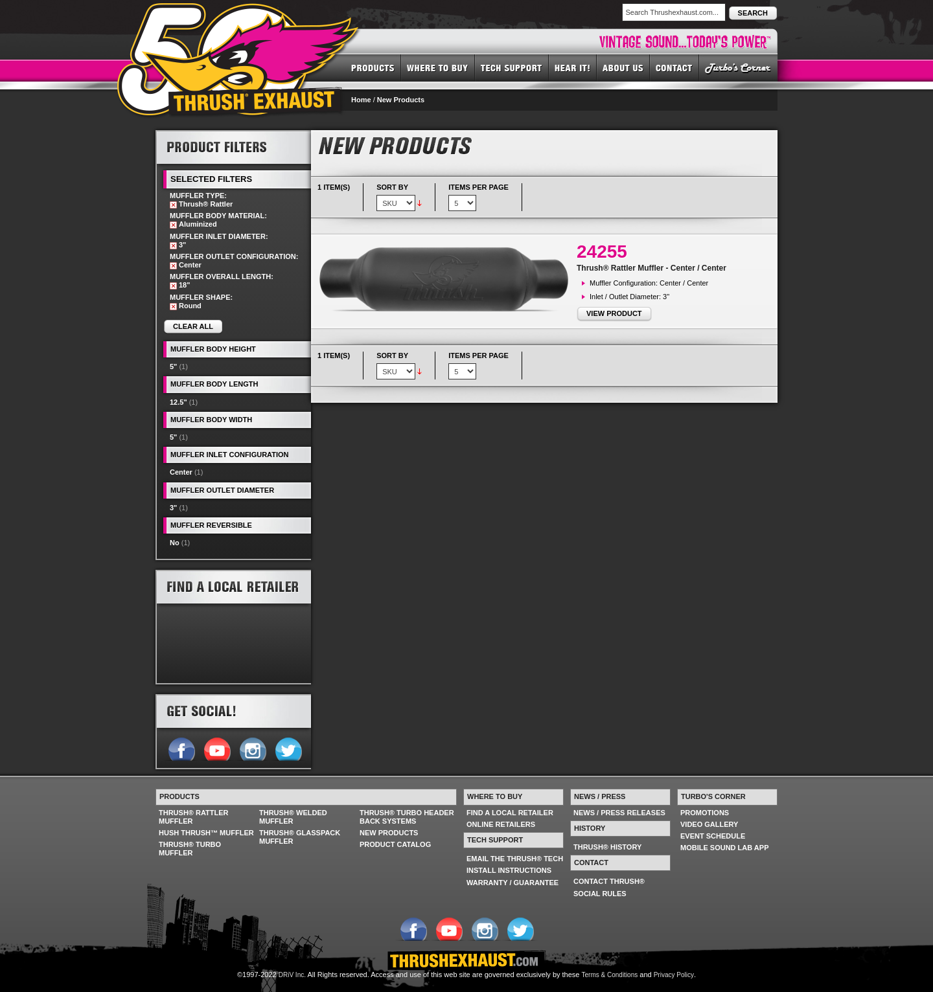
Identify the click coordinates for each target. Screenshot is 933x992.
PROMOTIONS (704, 813)
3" (173, 508)
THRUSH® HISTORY (607, 847)
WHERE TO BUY (438, 67)
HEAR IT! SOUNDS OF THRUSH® (573, 67)
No (174, 543)
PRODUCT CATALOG (395, 844)
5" (173, 366)
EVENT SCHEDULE (712, 836)
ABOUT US (623, 67)
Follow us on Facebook (181, 747)
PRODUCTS (373, 67)
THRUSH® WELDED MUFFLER (293, 817)
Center (181, 472)
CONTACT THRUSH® (609, 881)
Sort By (392, 187)
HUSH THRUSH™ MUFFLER (206, 833)
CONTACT (674, 67)
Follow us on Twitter (288, 747)
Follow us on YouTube (217, 747)
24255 (602, 252)
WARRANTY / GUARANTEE (512, 882)
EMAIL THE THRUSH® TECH (514, 858)
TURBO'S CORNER (738, 67)
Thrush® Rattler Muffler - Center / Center (651, 268)
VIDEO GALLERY (709, 824)
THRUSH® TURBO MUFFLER (190, 848)
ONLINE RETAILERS (500, 824)
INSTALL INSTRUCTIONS (508, 870)
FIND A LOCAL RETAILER (509, 813)
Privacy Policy (674, 974)
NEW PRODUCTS (389, 833)
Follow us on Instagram (252, 747)
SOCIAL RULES (600, 893)
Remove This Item (173, 205)
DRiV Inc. (292, 974)
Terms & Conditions (610, 974)
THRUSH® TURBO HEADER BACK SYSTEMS (407, 817)
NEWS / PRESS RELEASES (619, 813)
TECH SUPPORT (512, 67)
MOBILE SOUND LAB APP (724, 847)
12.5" (178, 402)
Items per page (478, 187)
